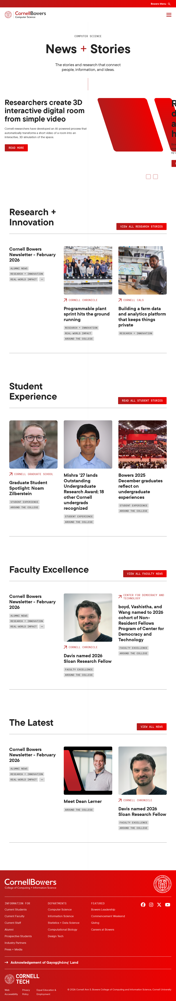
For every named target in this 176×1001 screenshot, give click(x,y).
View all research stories (141, 226)
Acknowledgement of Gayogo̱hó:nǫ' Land (44, 962)
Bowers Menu (159, 3)
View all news (152, 726)
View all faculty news (145, 573)
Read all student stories (142, 400)
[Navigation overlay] (168, 15)
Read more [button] (16, 148)
